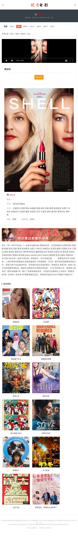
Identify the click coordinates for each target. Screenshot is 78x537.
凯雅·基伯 (40, 208)
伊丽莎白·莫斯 (19, 208)
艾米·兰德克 (41, 212)
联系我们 (49, 528)
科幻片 (32, 26)
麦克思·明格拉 (19, 204)
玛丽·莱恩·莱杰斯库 (53, 208)
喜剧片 (19, 26)
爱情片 (25, 26)
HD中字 (39, 77)
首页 (12, 34)
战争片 (45, 26)
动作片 (12, 26)
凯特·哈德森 (31, 208)
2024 (32, 219)
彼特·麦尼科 (52, 212)
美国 (14, 219)
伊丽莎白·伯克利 (18, 212)
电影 (6, 26)
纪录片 (52, 26)
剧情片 (39, 26)
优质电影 (34, 528)
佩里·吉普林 (31, 212)
